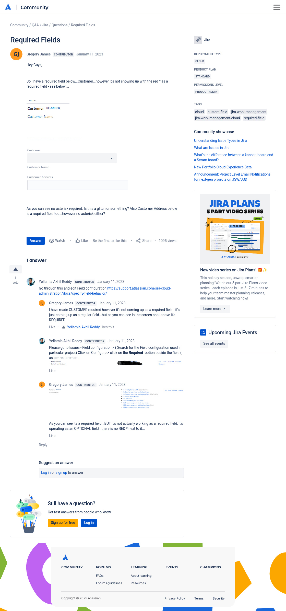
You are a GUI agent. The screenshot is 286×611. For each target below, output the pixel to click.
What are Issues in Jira (212, 148)
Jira (45, 25)
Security (219, 598)
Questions (59, 25)
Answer (36, 240)
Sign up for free (63, 523)
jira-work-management (249, 112)
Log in (46, 472)
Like (52, 327)
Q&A (35, 25)
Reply (43, 445)
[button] (48, 116)
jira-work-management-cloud (217, 118)
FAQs (99, 576)
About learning (141, 576)
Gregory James (39, 54)
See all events (214, 343)
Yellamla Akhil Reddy (55, 282)
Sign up (61, 472)
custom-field (217, 112)
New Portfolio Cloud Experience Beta (223, 167)
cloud (199, 112)
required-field (254, 118)
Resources (138, 583)
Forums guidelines (109, 583)
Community (35, 7)
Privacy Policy (174, 598)
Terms (199, 598)
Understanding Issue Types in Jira (220, 141)
